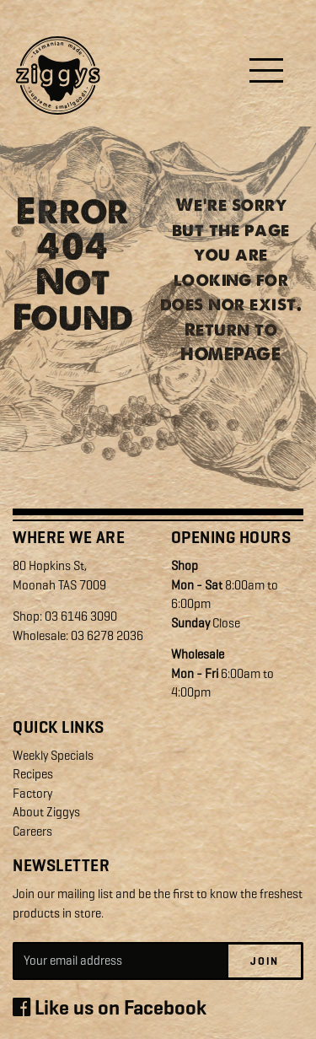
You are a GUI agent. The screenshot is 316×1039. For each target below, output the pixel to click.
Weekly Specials (53, 755)
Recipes (33, 774)
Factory (32, 793)
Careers (32, 831)
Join (264, 961)
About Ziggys (46, 812)
